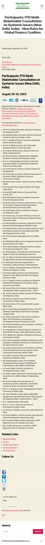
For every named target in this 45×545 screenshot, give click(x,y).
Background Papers (10, 445)
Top (3, 515)
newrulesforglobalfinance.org (18, 541)
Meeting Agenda (9, 439)
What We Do (7, 62)
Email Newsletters (12, 510)
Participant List (9, 450)
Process (6, 442)
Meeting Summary (10, 448)
